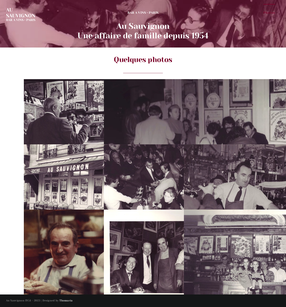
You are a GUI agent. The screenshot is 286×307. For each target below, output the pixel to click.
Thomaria (65, 300)
